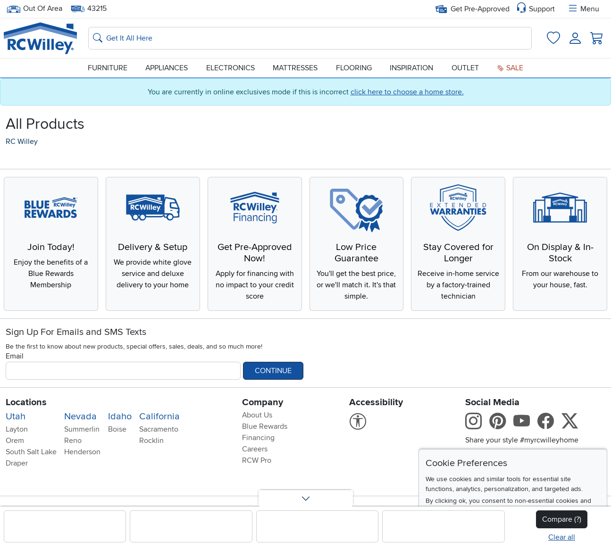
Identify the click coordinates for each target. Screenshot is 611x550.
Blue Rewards (264, 426)
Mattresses (295, 68)
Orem (15, 440)
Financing (258, 437)
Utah (15, 416)
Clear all (561, 537)
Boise (117, 429)
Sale (510, 68)
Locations (26, 402)
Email (15, 356)
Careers (255, 449)
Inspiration (411, 68)
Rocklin (151, 440)
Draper (17, 463)
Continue (273, 370)
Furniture (107, 68)
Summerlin (82, 429)
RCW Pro (256, 460)
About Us (257, 415)
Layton (17, 429)
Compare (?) (561, 519)
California (159, 416)
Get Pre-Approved (472, 9)
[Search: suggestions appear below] (310, 38)
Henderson (82, 452)
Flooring (354, 68)
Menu (583, 8)
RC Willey (22, 141)
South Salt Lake (31, 452)
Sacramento (158, 429)
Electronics (230, 68)
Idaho (120, 416)
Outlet (465, 68)
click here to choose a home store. (407, 92)
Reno (73, 440)
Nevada (80, 416)
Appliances (166, 68)
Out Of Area (34, 9)
